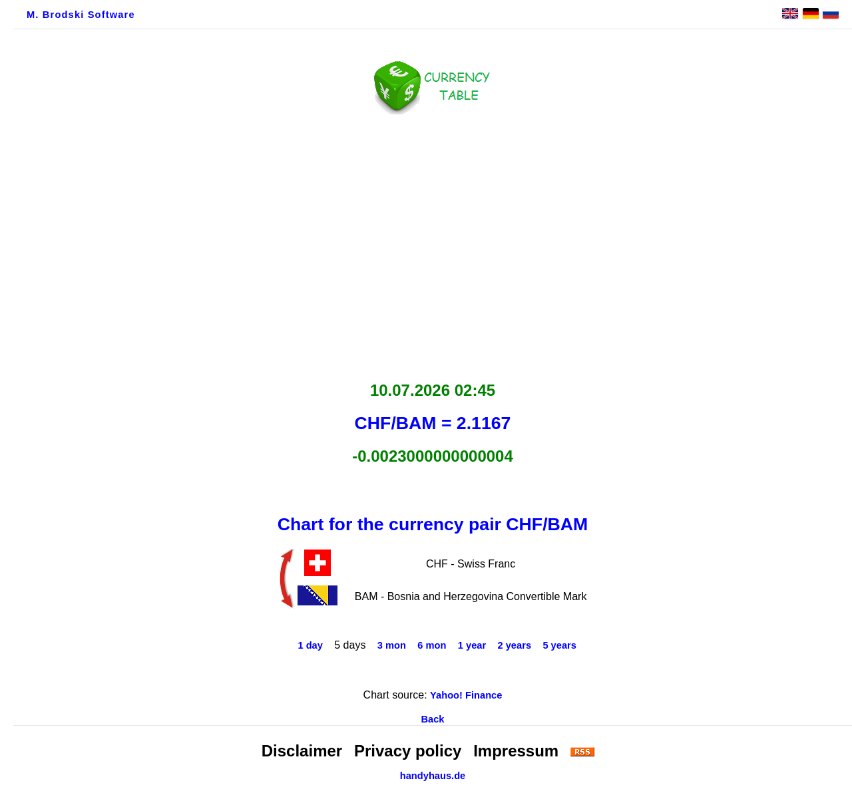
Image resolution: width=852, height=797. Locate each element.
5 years (559, 645)
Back (432, 719)
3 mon (391, 645)
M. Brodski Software (81, 14)
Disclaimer (302, 751)
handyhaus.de (433, 775)
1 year (472, 645)
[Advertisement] (432, 244)
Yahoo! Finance (466, 695)
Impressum (515, 751)
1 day (310, 645)
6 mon (431, 645)
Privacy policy (407, 751)
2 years (515, 645)
